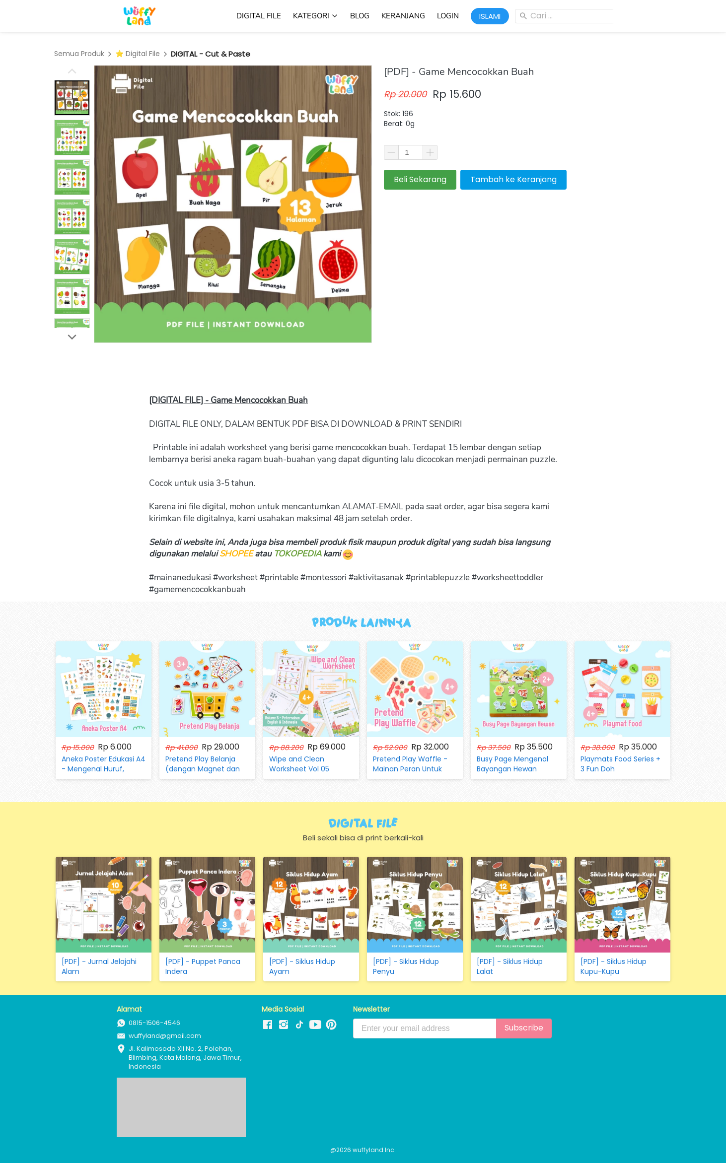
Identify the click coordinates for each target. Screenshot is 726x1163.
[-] (268, 1025)
